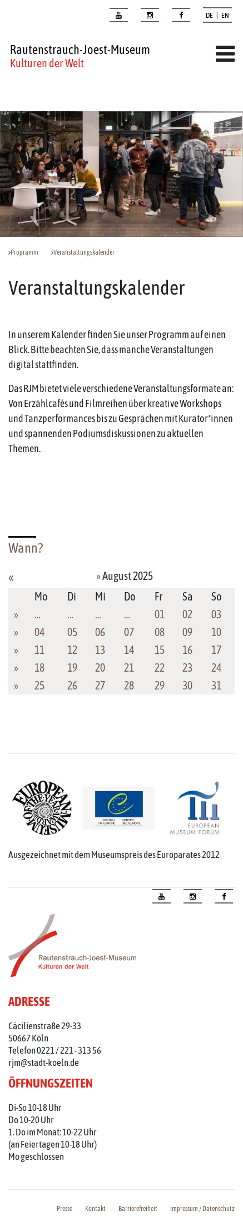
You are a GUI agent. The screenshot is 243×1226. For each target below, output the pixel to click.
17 (216, 649)
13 (100, 649)
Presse (64, 1209)
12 (72, 649)
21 (129, 667)
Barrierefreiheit (137, 1209)
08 (160, 632)
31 (216, 685)
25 (39, 685)
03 (216, 614)
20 (100, 667)
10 (216, 632)
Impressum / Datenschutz (202, 1209)
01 (160, 614)
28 (129, 685)
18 (39, 667)
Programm (24, 252)
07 (129, 632)
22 (160, 667)
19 (72, 667)
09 (187, 632)
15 (160, 649)
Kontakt (95, 1209)
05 (72, 632)
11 (39, 649)
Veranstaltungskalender (84, 252)
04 (39, 632)
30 (187, 685)
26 (72, 685)
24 (216, 667)
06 (100, 632)
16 (187, 649)
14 (129, 649)
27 (100, 685)
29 (160, 685)
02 (187, 614)
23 (187, 667)
